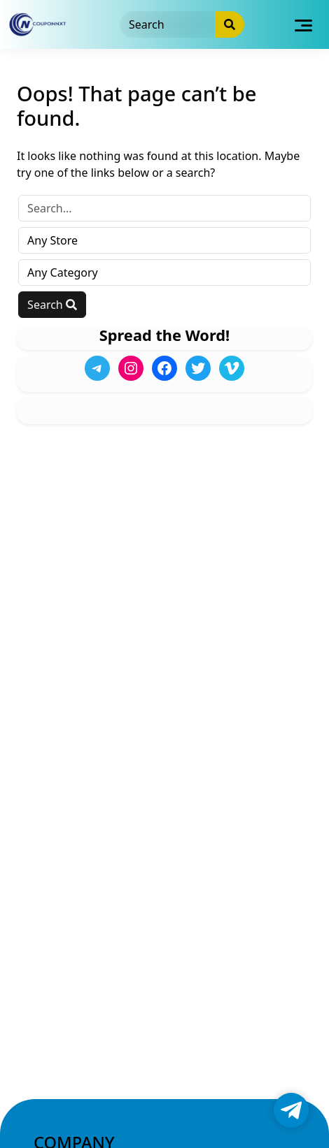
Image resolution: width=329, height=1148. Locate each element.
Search (52, 304)
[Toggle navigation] (303, 24)
